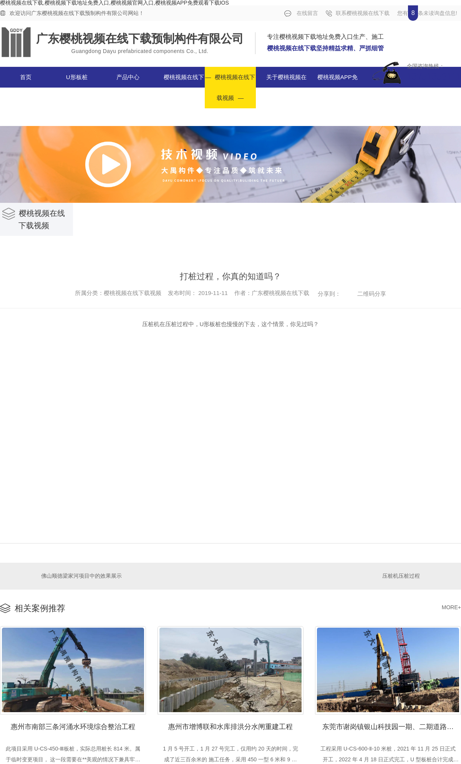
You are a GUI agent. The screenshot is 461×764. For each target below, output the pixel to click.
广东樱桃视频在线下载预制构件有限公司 (140, 38)
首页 (26, 77)
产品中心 (127, 77)
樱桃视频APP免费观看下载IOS (333, 87)
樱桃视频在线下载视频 (235, 87)
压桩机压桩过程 (401, 576)
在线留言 (301, 13)
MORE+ (451, 607)
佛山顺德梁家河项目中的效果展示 (81, 576)
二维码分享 (371, 293)
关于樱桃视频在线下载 (286, 87)
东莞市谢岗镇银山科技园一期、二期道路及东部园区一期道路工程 (391, 726)
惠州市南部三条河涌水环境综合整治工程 (73, 726)
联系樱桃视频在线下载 (358, 13)
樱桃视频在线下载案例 (184, 87)
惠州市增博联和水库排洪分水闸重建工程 (230, 726)
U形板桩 (77, 77)
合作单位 (434, 94)
